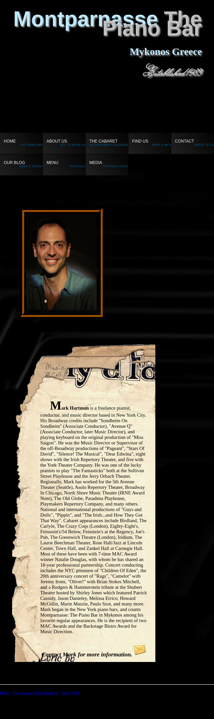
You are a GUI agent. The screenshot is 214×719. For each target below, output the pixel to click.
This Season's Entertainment (35, 693)
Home (5, 693)
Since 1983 (70, 693)
